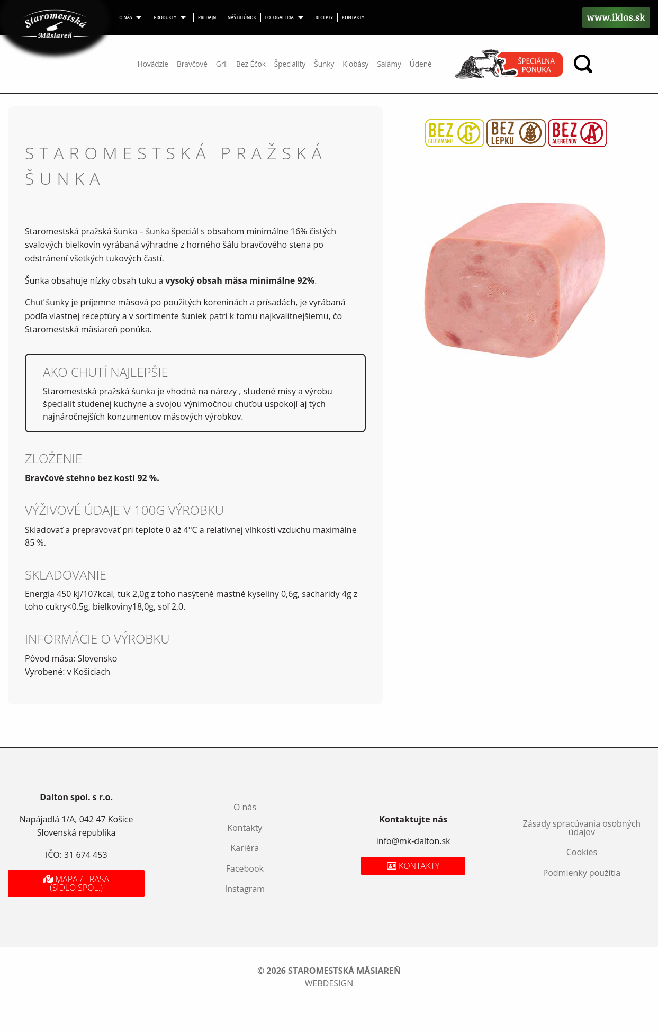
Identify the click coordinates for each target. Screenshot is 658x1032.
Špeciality (289, 64)
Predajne (208, 17)
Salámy (389, 64)
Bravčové (192, 64)
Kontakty (353, 17)
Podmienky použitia (582, 873)
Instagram (245, 888)
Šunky (324, 64)
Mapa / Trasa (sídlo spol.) (76, 883)
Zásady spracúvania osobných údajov (582, 828)
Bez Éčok (251, 64)
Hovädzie (153, 64)
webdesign (329, 983)
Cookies (581, 852)
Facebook (245, 868)
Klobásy (355, 64)
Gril (222, 64)
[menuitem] (132, 17)
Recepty (324, 17)
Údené (421, 64)
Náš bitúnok (242, 17)
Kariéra (245, 848)
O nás (125, 17)
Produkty (165, 17)
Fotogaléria (279, 17)
